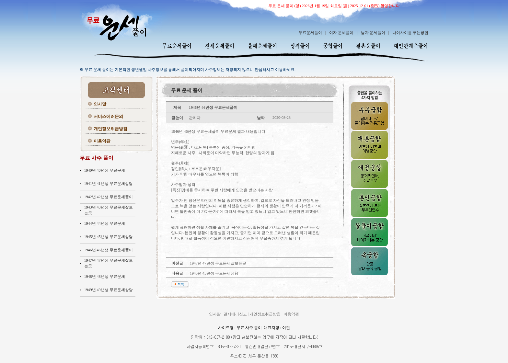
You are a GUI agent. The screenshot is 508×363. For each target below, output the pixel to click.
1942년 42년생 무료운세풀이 (108, 197)
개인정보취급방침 (110, 128)
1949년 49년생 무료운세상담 (108, 290)
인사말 (100, 104)
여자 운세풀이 (341, 32)
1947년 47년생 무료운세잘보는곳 (217, 263)
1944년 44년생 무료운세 (104, 223)
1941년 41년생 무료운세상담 (108, 183)
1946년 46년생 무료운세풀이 (108, 250)
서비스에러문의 (108, 116)
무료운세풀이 (310, 32)
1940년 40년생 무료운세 (104, 170)
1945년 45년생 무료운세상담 (108, 236)
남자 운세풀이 (373, 32)
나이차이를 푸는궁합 (410, 32)
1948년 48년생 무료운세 (104, 276)
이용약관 (102, 141)
